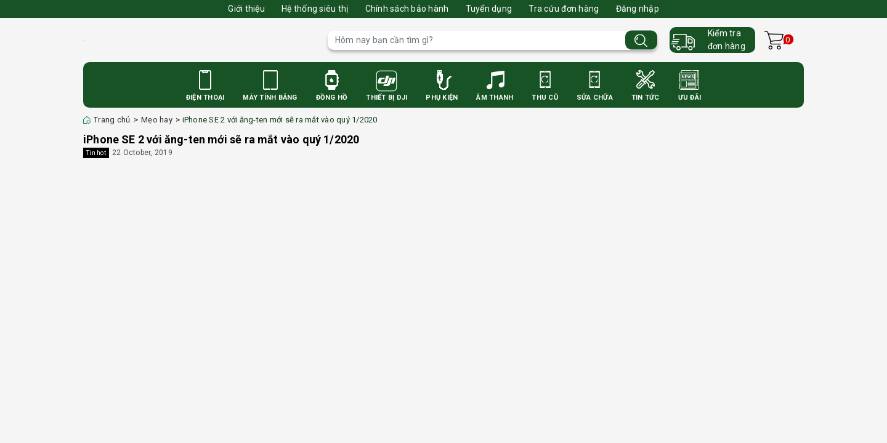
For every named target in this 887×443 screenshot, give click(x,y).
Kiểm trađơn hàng (726, 39)
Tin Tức (645, 98)
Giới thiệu (246, 9)
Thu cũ (545, 98)
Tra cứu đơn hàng (564, 9)
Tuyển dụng (489, 9)
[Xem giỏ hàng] (774, 40)
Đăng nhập (637, 9)
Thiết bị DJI (386, 98)
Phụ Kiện (442, 98)
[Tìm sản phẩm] (492, 40)
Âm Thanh (494, 98)
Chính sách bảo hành (407, 9)
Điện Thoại (205, 98)
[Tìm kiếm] (641, 40)
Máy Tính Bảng (270, 98)
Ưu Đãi (690, 98)
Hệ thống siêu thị (314, 9)
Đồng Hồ (332, 98)
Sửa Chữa (595, 98)
